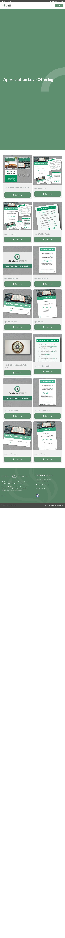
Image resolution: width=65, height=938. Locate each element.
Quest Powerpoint (11, 278)
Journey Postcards (11, 454)
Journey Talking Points (42, 366)
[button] (51, 5)
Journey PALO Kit (10, 234)
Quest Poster (39, 322)
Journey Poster (40, 454)
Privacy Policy (13, 505)
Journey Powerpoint (11, 410)
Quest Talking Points (42, 234)
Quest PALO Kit (40, 188)
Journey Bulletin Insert (42, 410)
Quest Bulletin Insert (41, 278)
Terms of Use (5, 505)
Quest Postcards (10, 322)
